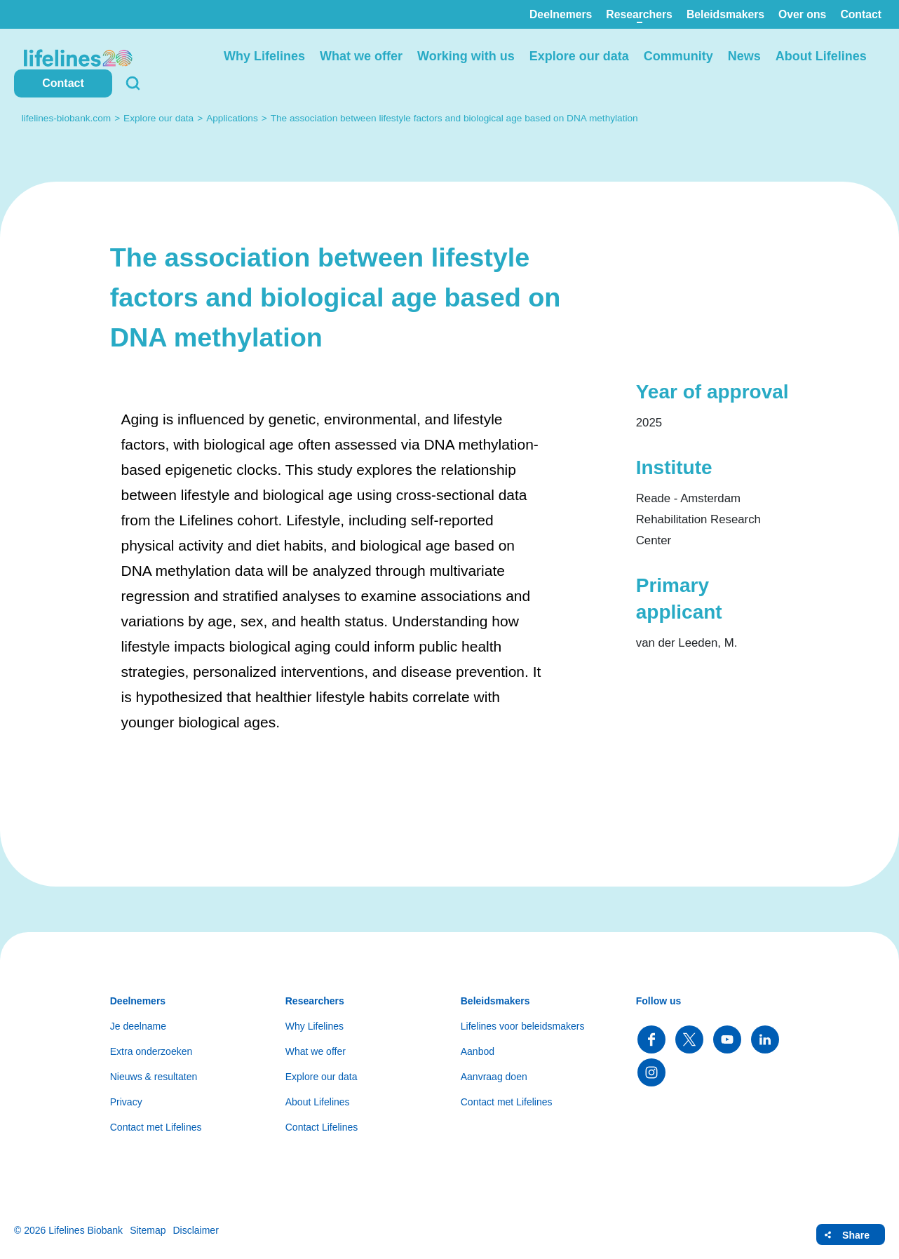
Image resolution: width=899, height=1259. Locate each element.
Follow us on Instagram (651, 1072)
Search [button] (133, 83)
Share (856, 1235)
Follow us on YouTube (727, 1039)
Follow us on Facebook (651, 1039)
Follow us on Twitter (689, 1039)
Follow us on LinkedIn (765, 1039)
